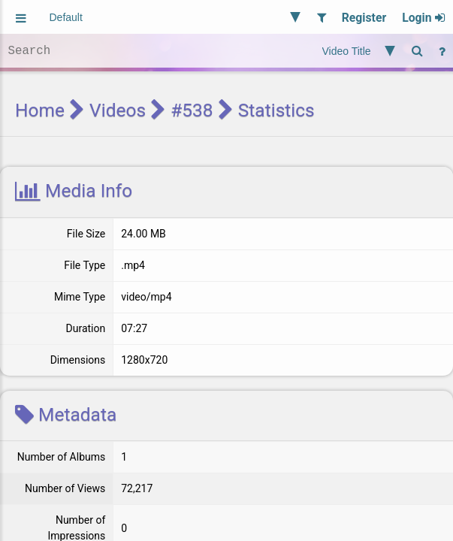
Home (40, 110)
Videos (117, 110)
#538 (192, 110)
